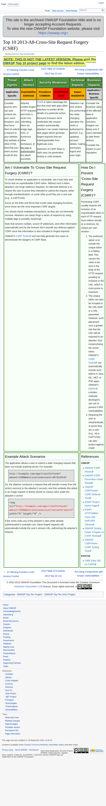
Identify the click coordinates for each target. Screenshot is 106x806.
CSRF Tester (22, 236)
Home (5, 605)
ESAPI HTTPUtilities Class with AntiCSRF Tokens (91, 517)
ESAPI (91, 388)
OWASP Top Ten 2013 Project (59, 594)
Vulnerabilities (11, 710)
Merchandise (9, 650)
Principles (9, 700)
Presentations (9, 653)
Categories (9, 594)
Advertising (8, 614)
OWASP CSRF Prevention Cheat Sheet (94, 479)
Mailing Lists (8, 647)
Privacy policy (7, 750)
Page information (12, 734)
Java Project (10, 693)
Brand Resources (11, 621)
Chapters (7, 627)
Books (6, 618)
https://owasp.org (52, 33)
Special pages (11, 724)
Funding (6, 637)
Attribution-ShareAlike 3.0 (27, 586)
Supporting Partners (12, 663)
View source (59, 10)
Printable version (12, 727)
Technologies (11, 703)
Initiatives (7, 643)
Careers (6, 624)
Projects (6, 660)
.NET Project (10, 697)
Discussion (13, 4)
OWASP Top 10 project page (25, 63)
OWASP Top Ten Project (29, 594)
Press (5, 656)
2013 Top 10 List (53, 73)
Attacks (8, 677)
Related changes (12, 721)
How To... (9, 690)
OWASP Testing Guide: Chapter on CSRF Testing (94, 532)
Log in (101, 3)
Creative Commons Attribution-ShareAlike (41, 745)
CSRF (40, 102)
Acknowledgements (11, 611)
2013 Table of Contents (53, 68)
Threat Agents (11, 706)
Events (6, 634)
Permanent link (11, 730)
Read (48, 10)
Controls (9, 684)
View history (73, 10)
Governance (8, 640)
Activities (9, 674)
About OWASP (9, 608)
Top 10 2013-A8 (26, 54)
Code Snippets (11, 680)
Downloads (8, 631)
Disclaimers (34, 750)
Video (5, 666)
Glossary (9, 687)
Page (3, 4)
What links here (12, 717)
